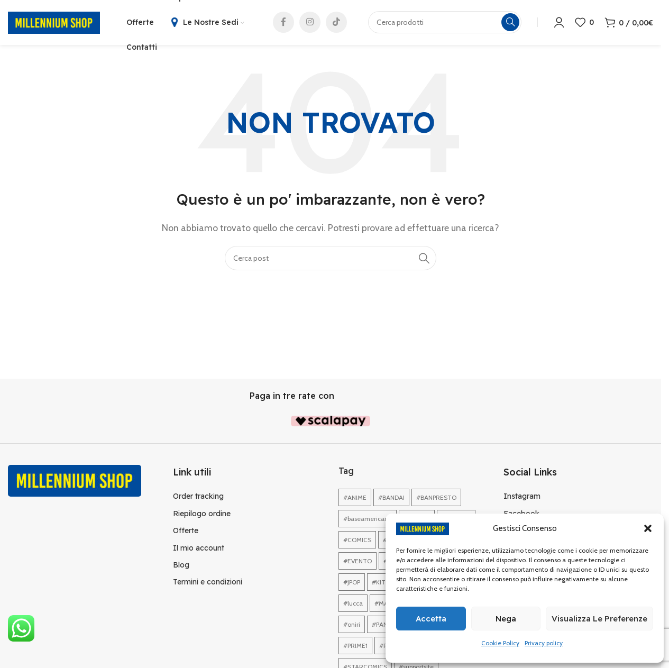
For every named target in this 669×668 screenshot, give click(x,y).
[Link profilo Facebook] (283, 23)
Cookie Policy (500, 643)
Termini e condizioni (207, 584)
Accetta (431, 619)
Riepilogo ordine (202, 516)
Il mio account (198, 550)
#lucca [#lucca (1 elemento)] (353, 606)
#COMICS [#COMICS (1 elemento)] (357, 542)
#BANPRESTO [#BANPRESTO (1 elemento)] (436, 500)
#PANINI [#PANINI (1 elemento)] (383, 627)
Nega (506, 619)
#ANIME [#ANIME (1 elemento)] (354, 500)
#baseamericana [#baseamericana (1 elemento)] (367, 521)
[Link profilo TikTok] (336, 23)
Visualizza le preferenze (599, 619)
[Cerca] (330, 261)
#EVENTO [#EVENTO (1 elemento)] (357, 564)
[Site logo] (54, 23)
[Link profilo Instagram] (309, 23)
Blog (181, 567)
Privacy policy (544, 643)
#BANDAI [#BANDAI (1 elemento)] (391, 500)
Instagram (521, 499)
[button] (648, 528)
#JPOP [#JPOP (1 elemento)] (351, 585)
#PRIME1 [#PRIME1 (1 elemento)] (355, 648)
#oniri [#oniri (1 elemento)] (351, 627)
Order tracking (198, 499)
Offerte (185, 533)
